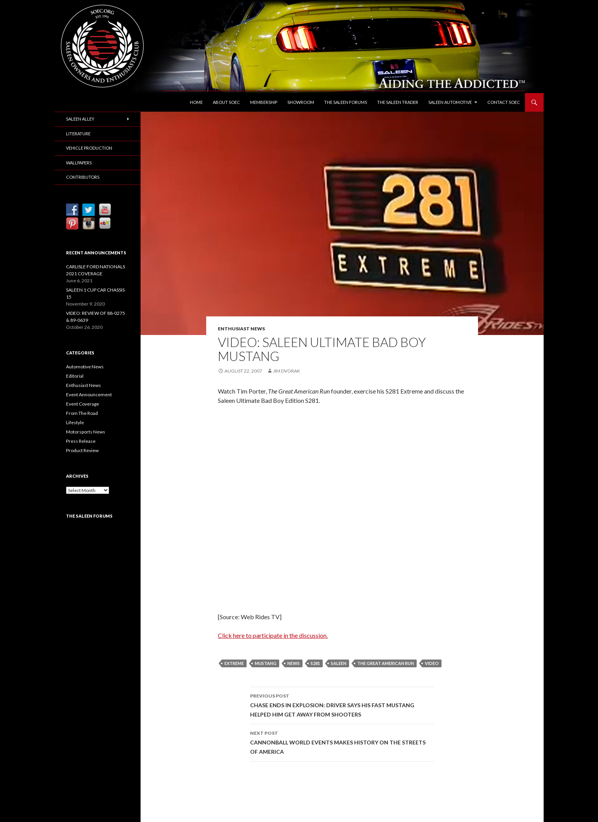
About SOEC (226, 102)
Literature (78, 133)
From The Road (82, 413)
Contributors (82, 177)
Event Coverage (82, 404)
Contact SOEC (503, 102)
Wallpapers (79, 162)
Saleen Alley (80, 118)
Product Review (82, 450)
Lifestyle (75, 422)
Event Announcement (89, 394)
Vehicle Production (89, 147)
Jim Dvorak (286, 371)
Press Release (81, 441)
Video (432, 663)
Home (196, 102)
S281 (315, 663)
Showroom (300, 102)
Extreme (234, 663)
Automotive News (85, 367)
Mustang (265, 663)
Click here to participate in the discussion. (273, 635)
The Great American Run (385, 663)
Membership (263, 102)
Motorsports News (85, 432)
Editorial (74, 376)
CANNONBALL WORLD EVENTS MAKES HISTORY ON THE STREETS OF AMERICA (342, 742)
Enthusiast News (241, 329)
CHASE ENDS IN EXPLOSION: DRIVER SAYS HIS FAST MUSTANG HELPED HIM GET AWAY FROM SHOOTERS (342, 704)
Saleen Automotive (450, 102)
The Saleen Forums (345, 102)
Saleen (338, 663)
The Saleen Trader (397, 102)
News (293, 663)
